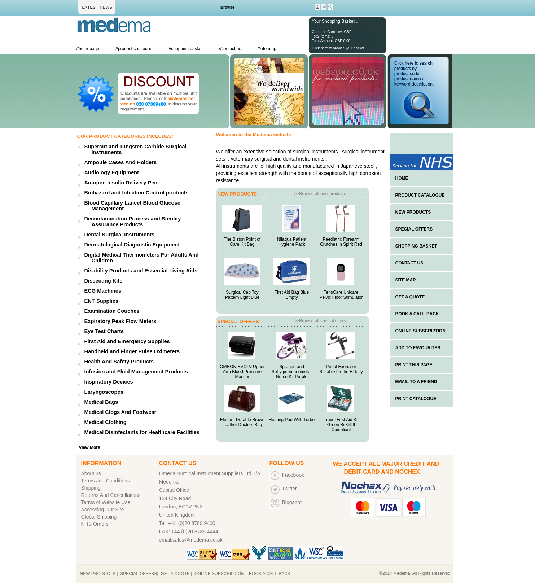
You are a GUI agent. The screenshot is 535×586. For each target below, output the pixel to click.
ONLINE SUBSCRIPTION (420, 330)
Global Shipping (99, 517)
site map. (268, 48)
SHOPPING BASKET (416, 246)
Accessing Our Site (102, 509)
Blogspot (292, 502)
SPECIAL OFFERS (414, 229)
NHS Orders (95, 524)
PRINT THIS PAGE (414, 364)
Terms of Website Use (106, 502)
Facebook (293, 475)
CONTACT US (409, 263)
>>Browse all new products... (322, 193)
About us (91, 473)
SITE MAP (405, 280)
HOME (401, 178)
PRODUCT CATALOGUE (420, 195)
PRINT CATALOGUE (416, 398)
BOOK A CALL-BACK (417, 313)
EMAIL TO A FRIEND (416, 381)
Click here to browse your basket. (338, 48)
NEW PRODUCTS (413, 212)
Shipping (91, 488)
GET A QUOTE (410, 296)
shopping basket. (187, 48)
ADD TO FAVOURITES (417, 347)
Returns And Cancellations (111, 495)
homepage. (89, 48)
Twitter (289, 488)
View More (89, 447)
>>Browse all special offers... (321, 320)
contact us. (232, 48)
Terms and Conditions (105, 481)
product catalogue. (136, 48)
